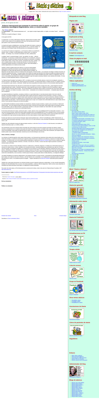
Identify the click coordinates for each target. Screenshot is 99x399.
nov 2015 (74, 157)
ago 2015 (74, 110)
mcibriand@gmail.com (79, 55)
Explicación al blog (73, 50)
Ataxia (6, 30)
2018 (72, 163)
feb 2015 (74, 102)
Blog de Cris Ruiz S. (76, 389)
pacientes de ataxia (34, 178)
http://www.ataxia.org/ (6, 169)
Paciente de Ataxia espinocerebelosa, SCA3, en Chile (83, 125)
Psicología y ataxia (76, 301)
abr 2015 (74, 104)
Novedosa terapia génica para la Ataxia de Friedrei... (83, 128)
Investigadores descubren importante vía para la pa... (83, 116)
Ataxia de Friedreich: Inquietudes (79, 139)
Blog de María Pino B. (77, 386)
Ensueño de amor (76, 143)
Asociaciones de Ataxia (74, 319)
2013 (72, 96)
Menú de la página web (74, 182)
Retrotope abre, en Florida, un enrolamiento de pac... (83, 149)
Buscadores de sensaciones (78, 153)
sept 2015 (74, 154)
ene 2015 (74, 100)
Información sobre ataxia (74, 214)
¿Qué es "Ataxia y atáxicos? (75, 78)
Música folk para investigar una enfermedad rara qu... (83, 146)
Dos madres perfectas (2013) (78, 111)
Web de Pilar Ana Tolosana (78, 358)
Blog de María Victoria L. (77, 396)
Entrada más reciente (6, 215)
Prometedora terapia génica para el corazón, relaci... (83, 120)
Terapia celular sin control (75, 262)
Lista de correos (72, 278)
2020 (72, 166)
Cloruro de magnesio (76, 135)
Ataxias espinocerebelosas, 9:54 (79, 85)
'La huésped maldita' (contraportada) (80, 132)
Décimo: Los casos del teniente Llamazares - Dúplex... (84, 134)
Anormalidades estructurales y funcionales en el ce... (83, 118)
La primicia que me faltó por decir (79, 127)
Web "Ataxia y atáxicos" (77, 355)
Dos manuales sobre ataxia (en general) (78, 198)
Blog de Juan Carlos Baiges (78, 382)
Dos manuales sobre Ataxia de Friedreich (78, 230)
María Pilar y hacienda (77, 147)
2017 (72, 161)
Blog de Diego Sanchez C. (77, 384)
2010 (72, 92)
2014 (72, 97)
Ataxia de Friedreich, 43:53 (78, 84)
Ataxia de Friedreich (42, 123)
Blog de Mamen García (77, 394)
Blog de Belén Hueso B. (77, 387)
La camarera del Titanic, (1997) (78, 121)
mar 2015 (74, 103)
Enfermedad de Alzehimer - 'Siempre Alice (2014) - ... (83, 150)
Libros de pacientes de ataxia (75, 335)
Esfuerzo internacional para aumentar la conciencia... (83, 138)
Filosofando (74, 117)
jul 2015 (74, 109)
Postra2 (73, 152)
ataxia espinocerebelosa (21, 178)
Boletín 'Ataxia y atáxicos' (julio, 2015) (80, 113)
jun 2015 (74, 107)
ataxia (7, 178)
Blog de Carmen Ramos (77, 388)
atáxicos (28, 178)
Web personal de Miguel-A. (78, 356)
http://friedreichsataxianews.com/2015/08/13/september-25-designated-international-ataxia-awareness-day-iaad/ (38, 172)
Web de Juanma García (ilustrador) (79, 360)
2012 (72, 95)
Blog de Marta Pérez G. (77, 391)
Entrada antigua (62, 215)
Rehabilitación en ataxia (77, 302)
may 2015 (74, 106)
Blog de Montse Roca (76, 395)
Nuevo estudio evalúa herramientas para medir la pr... (83, 114)
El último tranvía (75, 141)
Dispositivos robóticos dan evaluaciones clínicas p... (83, 136)
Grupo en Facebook (73, 294)
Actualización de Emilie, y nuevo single (80, 142)
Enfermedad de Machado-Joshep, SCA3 (81, 124)
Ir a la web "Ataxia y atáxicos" (75, 34)
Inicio (35, 215)
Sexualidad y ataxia (76, 300)
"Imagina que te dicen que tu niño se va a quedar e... (83, 145)
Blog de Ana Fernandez (77, 390)
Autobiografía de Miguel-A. (75, 377)
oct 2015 (74, 156)
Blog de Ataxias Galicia (77, 383)
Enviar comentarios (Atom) (14, 218)
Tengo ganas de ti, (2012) (77, 131)
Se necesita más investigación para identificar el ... (83, 129)
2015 (72, 99)
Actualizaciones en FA (74, 246)
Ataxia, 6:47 (74, 83)
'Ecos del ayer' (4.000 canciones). (79, 357)
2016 (72, 160)
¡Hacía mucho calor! (76, 122)
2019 (72, 164)
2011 (72, 93)
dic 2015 (74, 159)
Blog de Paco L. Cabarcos (77, 392)
